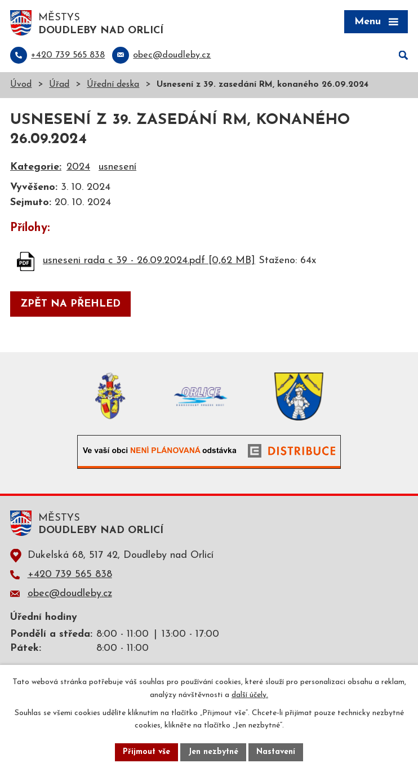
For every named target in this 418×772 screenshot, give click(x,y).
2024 (78, 167)
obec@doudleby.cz (70, 593)
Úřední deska (113, 85)
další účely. (250, 695)
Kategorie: (35, 167)
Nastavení (275, 752)
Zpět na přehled (70, 304)
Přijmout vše (146, 752)
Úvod (21, 85)
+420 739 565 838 (70, 574)
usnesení (117, 167)
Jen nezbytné (213, 752)
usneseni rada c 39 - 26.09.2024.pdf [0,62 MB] (149, 260)
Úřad (59, 85)
